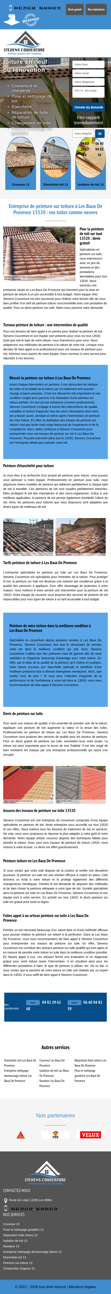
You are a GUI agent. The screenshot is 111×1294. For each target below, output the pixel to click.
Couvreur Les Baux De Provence (52, 1062)
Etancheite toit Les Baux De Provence (20, 1062)
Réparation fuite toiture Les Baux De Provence (90, 1062)
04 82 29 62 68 (24, 8)
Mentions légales (82, 1287)
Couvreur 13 (55, 184)
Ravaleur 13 (11, 1246)
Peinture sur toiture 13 (17, 1263)
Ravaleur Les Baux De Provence (52, 1083)
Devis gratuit (74, 9)
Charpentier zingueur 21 (20, 184)
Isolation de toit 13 (15, 1240)
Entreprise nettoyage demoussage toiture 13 (32, 1252)
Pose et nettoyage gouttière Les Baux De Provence (87, 1075)
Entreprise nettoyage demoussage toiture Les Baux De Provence (18, 1075)
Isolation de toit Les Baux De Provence (54, 1073)
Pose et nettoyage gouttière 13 (23, 1229)
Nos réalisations (96, 9)
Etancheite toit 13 (90, 184)
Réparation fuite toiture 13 (20, 1235)
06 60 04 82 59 (50, 8)
